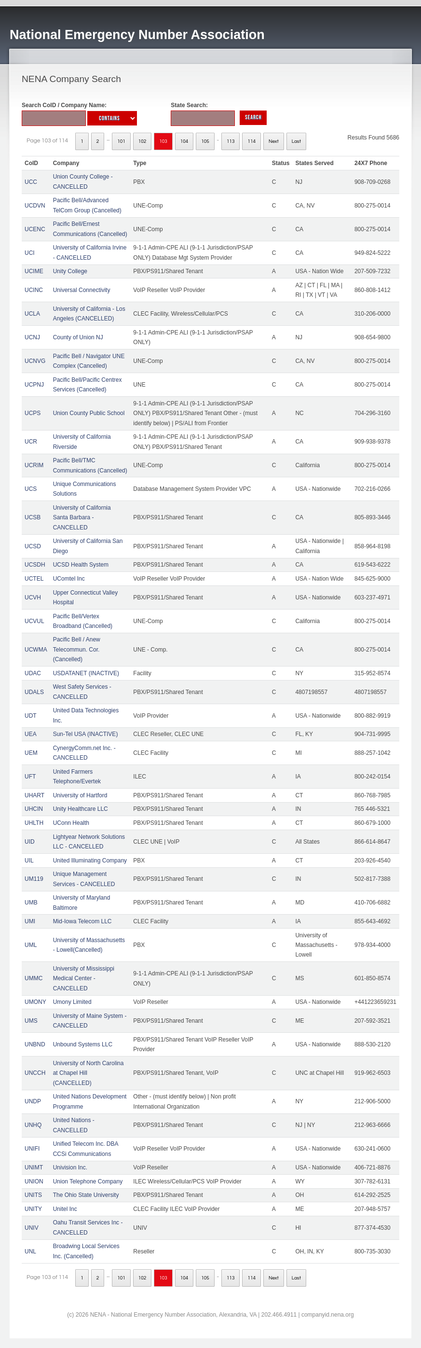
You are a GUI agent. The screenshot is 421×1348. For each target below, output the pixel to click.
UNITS (33, 1195)
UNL (30, 1251)
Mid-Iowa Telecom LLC (82, 921)
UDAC (33, 673)
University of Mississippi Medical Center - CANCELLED (83, 978)
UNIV (32, 1227)
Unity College (70, 271)
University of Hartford (80, 795)
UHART (34, 795)
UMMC (33, 978)
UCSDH (35, 564)
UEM (31, 753)
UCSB (33, 517)
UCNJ (32, 337)
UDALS (34, 692)
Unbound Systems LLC (82, 1044)
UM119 (34, 879)
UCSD (33, 546)
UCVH (33, 597)
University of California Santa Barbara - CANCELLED (82, 517)
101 (121, 141)
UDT (31, 715)
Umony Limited (72, 1002)
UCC (31, 182)
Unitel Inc (65, 1209)
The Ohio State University (86, 1195)
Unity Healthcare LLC (80, 809)
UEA (31, 734)
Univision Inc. (70, 1167)
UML (31, 945)
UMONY (35, 1002)
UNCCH (35, 1073)
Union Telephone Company (88, 1181)
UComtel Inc (69, 578)
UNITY (33, 1209)
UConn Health (71, 823)
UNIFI (32, 1148)
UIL (29, 860)
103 (163, 141)
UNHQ (33, 1125)
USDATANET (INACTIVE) (86, 673)
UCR (31, 441)
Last (296, 141)
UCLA (32, 313)
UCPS (33, 413)
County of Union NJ (78, 337)
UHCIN (34, 809)
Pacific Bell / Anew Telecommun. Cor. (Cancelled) (76, 649)
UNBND (35, 1044)
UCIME (34, 271)
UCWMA (36, 649)
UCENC (35, 229)
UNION (34, 1181)
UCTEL (34, 578)
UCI (30, 253)
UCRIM (34, 465)
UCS (31, 489)
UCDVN (35, 205)
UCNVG (35, 361)
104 (184, 141)
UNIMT (34, 1167)
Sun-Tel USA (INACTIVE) (85, 734)
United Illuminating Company (90, 860)
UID (30, 841)
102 (142, 141)
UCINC (34, 290)
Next (274, 141)
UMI (30, 921)
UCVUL (34, 621)
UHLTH (34, 823)
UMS (31, 1020)
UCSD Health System (81, 564)
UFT (30, 776)
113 (231, 141)
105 (205, 141)
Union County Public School (89, 413)
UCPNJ (34, 384)
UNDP (33, 1101)
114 (251, 141)
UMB (31, 902)
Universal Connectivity (81, 290)
